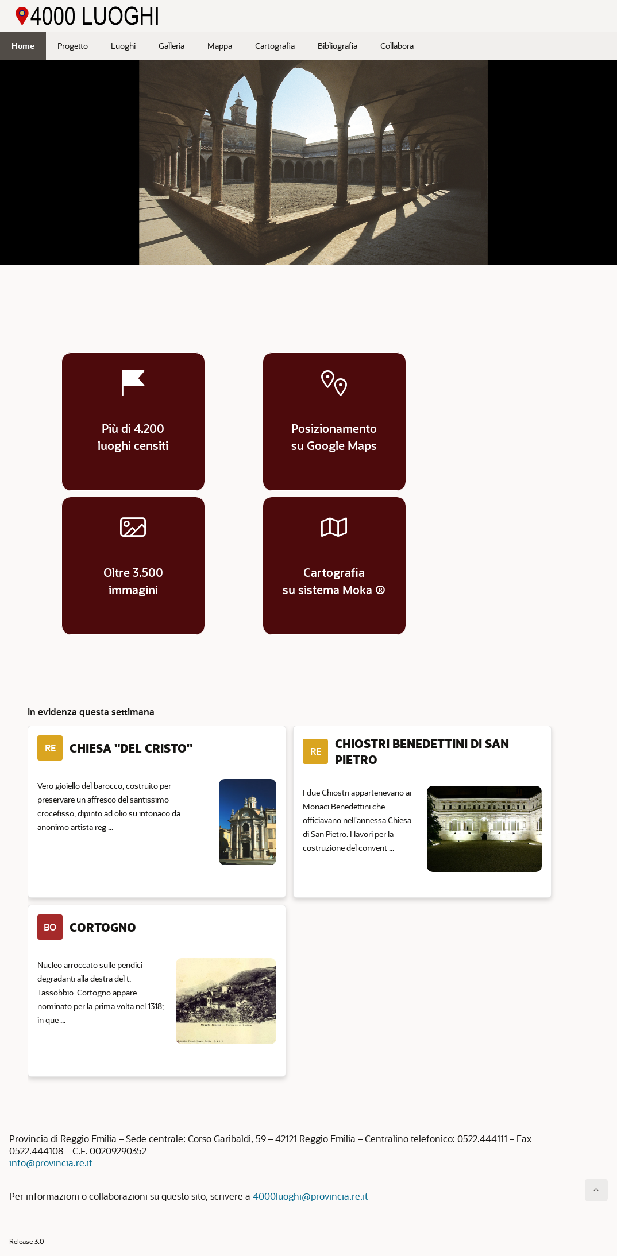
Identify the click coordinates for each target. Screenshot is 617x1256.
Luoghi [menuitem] (123, 45)
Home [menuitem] (22, 45)
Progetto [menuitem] (72, 45)
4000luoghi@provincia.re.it (310, 1196)
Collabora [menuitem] (397, 45)
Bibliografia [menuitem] (337, 45)
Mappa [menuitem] (219, 45)
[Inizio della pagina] (596, 1190)
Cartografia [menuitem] (275, 45)
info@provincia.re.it (50, 1163)
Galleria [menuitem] (171, 45)
